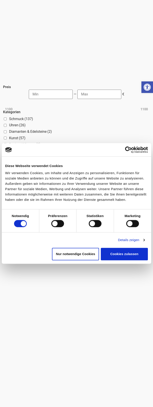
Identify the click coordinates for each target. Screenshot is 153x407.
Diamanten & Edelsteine (30, 131)
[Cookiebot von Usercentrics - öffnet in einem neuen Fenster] (128, 149)
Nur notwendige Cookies (75, 254)
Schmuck (21, 119)
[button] (147, 87)
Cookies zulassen (124, 254)
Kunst (17, 138)
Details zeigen (128, 240)
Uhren (17, 125)
